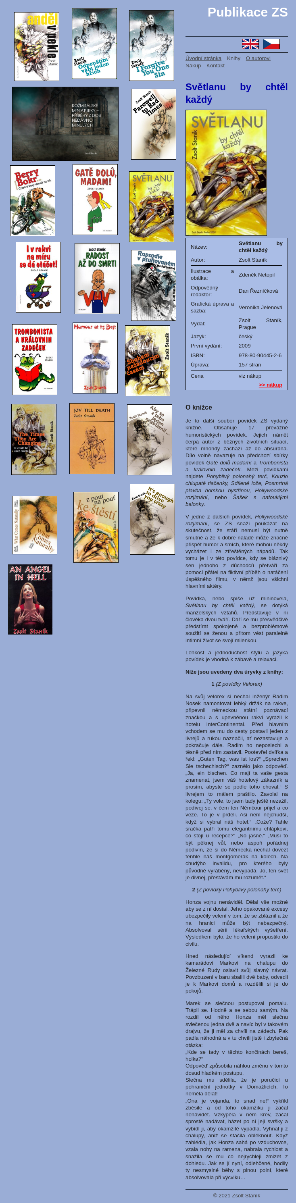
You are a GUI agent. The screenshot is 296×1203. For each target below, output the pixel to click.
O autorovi (258, 58)
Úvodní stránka (203, 58)
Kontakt (215, 65)
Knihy (233, 58)
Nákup (193, 65)
